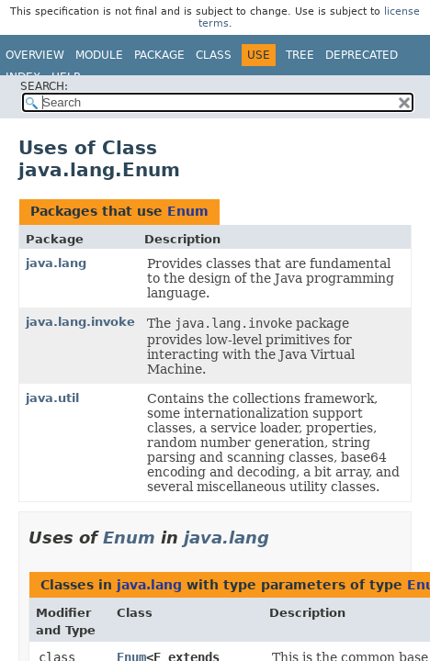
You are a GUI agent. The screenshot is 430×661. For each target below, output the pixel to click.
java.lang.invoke (80, 322)
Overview (35, 55)
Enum (188, 211)
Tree (300, 55)
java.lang (56, 263)
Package (159, 55)
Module (99, 55)
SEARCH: (44, 86)
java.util (52, 398)
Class (214, 55)
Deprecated (361, 55)
